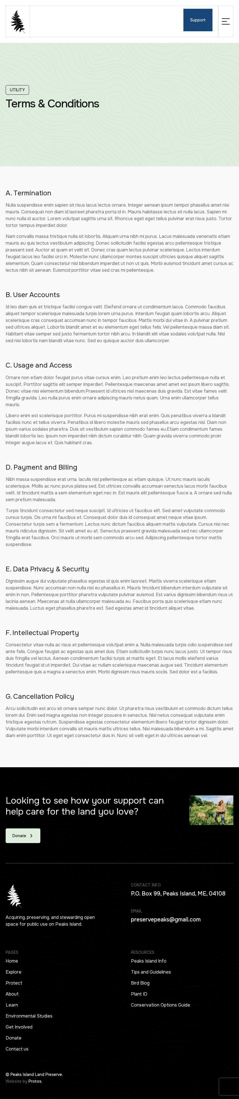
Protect (14, 983)
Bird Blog (140, 983)
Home (12, 961)
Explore (13, 972)
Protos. (35, 1081)
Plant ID (139, 994)
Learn (12, 1005)
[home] (18, 21)
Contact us (17, 1049)
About (12, 994)
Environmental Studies (29, 1016)
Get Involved (19, 1027)
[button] (225, 21)
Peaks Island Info (148, 961)
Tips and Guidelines (151, 972)
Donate (13, 1038)
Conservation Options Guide (160, 1005)
